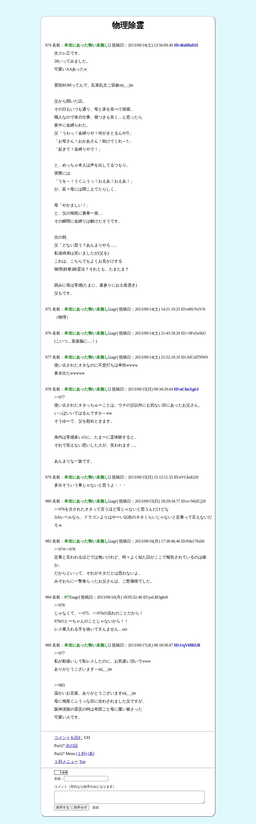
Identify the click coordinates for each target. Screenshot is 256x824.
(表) (91, 754)
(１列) (81, 754)
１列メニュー (66, 762)
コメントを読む (68, 738)
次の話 (72, 746)
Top (82, 762)
